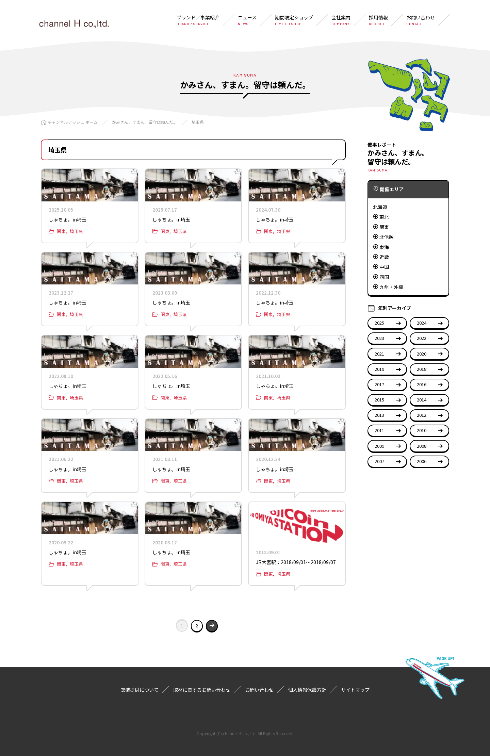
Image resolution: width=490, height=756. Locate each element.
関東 (61, 231)
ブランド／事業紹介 (198, 20)
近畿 (384, 256)
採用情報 (378, 20)
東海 (384, 247)
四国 (384, 277)
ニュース (247, 20)
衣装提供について (139, 689)
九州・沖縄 (391, 286)
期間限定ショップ (294, 20)
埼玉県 (198, 122)
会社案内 (340, 20)
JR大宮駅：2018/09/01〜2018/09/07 (296, 562)
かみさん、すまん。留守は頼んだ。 (144, 122)
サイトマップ (355, 689)
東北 (384, 216)
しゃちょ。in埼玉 (67, 219)
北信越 (386, 236)
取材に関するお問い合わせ (201, 689)
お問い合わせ (420, 20)
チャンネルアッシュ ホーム (73, 122)
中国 (384, 266)
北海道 (380, 206)
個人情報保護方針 (307, 689)
